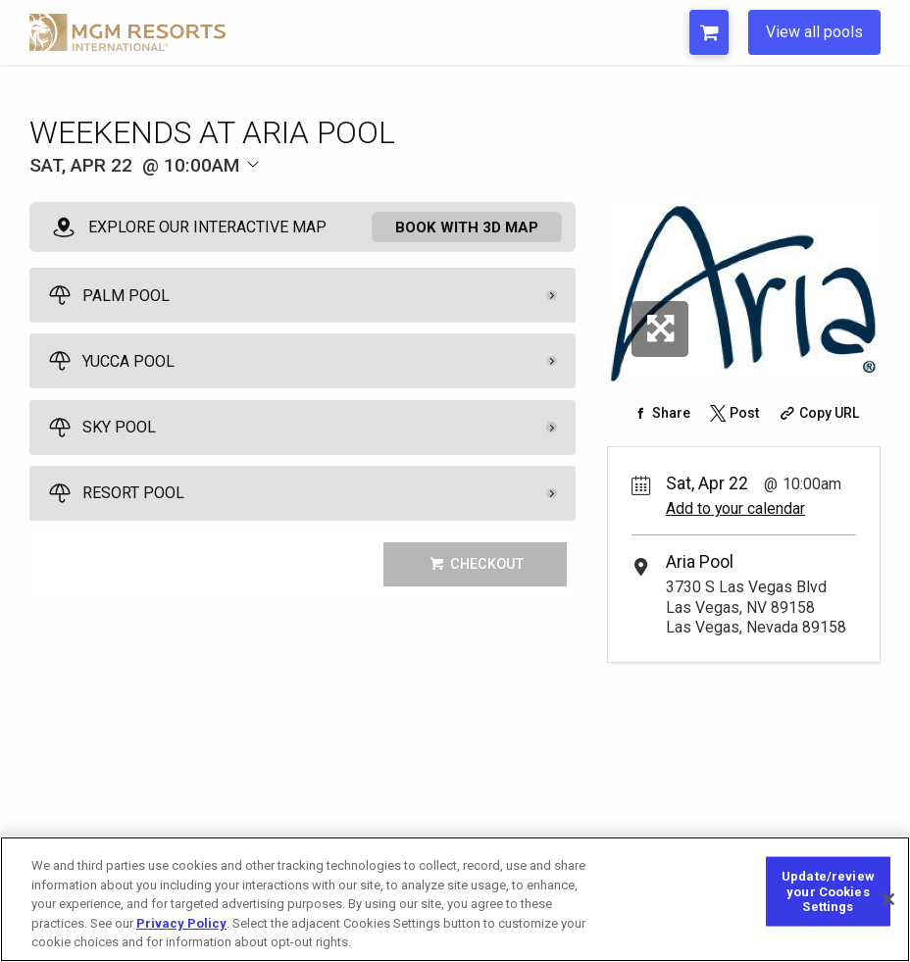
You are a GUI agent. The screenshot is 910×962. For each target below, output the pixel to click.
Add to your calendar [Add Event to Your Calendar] (735, 508)
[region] (455, 899)
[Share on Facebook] (659, 413)
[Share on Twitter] (733, 413)
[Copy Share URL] (817, 413)
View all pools (814, 32)
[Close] (888, 899)
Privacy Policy (181, 923)
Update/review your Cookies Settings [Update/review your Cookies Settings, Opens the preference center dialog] (828, 891)
